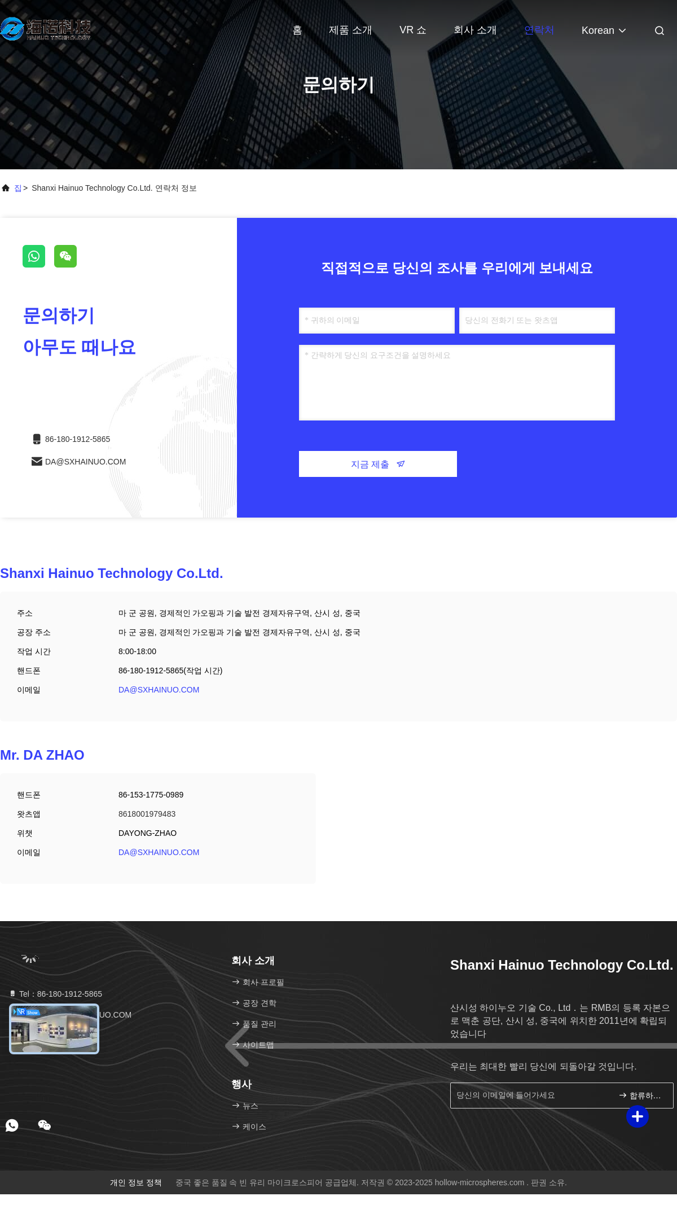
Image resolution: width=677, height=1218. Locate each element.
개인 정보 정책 (136, 1182)
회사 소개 (475, 30)
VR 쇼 (413, 30)
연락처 (539, 30)
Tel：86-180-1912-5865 (55, 993)
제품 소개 (350, 30)
